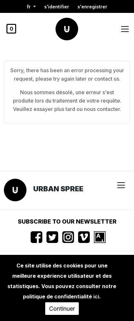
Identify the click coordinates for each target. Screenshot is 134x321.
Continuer (62, 308)
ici (96, 296)
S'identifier (56, 6)
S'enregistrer (92, 6)
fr (29, 6)
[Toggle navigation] (125, 29)
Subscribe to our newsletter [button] (67, 221)
